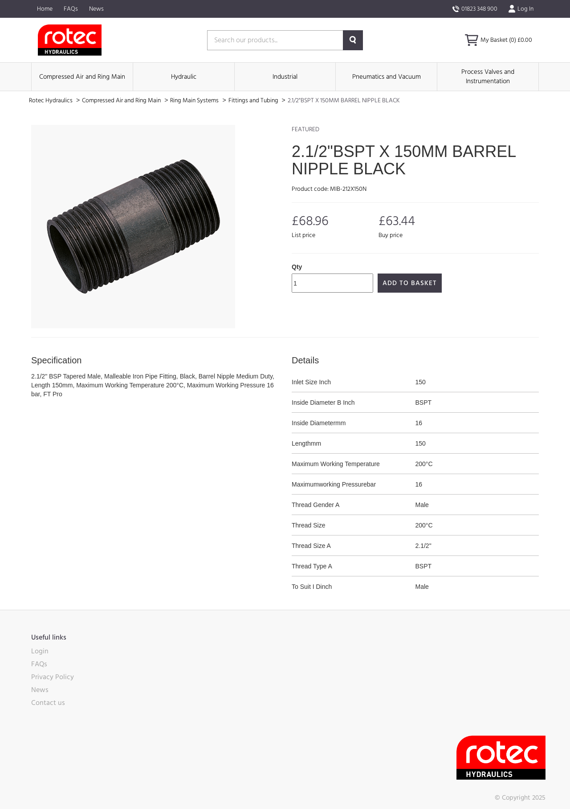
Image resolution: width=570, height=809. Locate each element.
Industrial (285, 76)
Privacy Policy (52, 676)
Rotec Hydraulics (51, 100)
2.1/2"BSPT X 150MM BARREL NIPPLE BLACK (344, 100)
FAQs (71, 9)
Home (45, 9)
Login (40, 651)
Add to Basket (410, 283)
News (96, 9)
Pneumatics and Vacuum (386, 76)
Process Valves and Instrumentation (487, 76)
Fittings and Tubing (254, 100)
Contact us (48, 702)
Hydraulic (183, 76)
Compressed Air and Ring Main (82, 76)
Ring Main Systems (195, 100)
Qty (297, 266)
